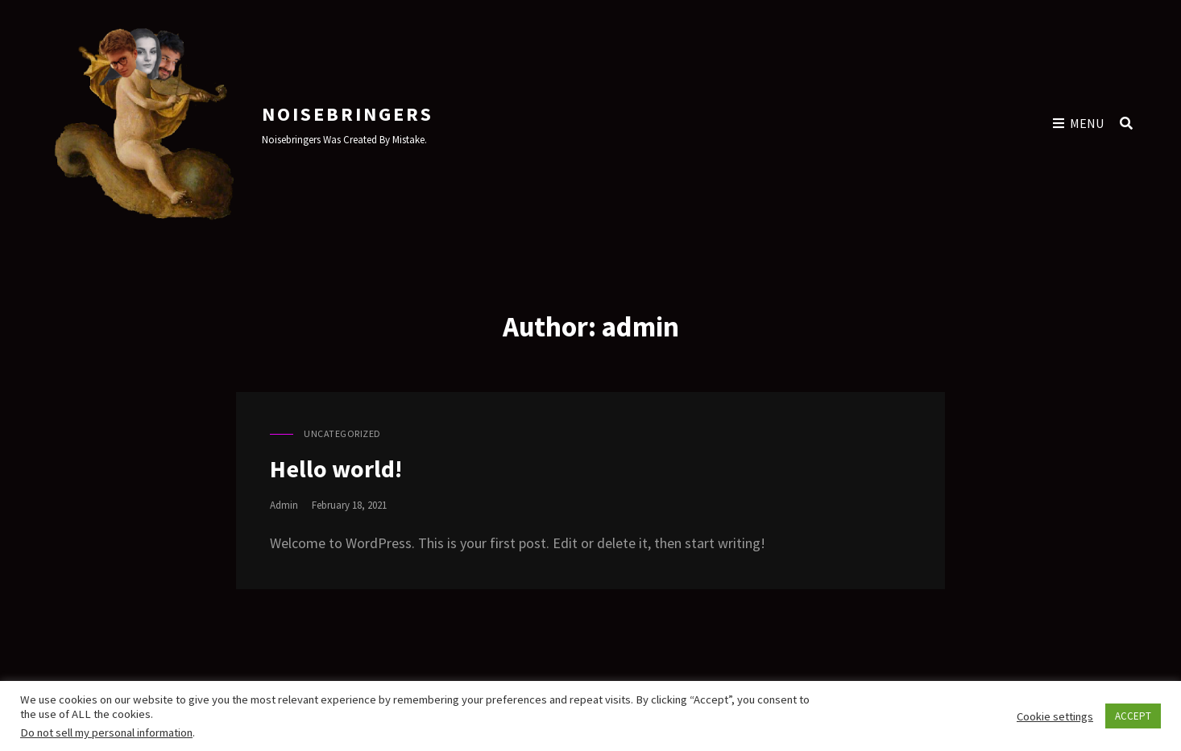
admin (284, 505)
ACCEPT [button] (1133, 716)
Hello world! (336, 468)
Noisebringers (347, 113)
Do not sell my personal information (106, 732)
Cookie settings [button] (1055, 716)
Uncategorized (342, 433)
